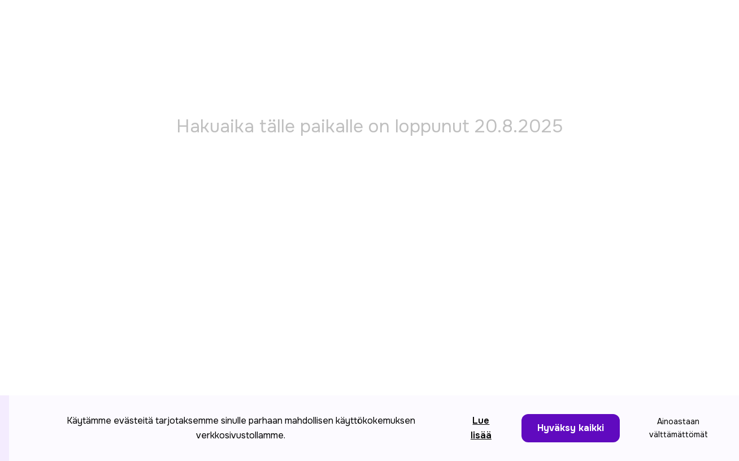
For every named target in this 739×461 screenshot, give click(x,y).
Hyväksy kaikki (570, 428)
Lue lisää (481, 428)
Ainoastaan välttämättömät (678, 428)
